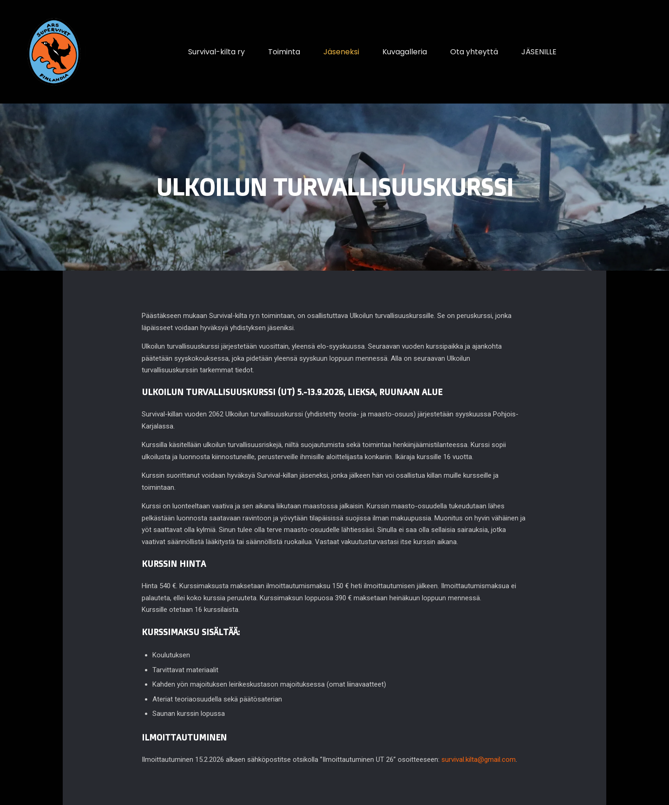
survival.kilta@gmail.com (478, 759)
